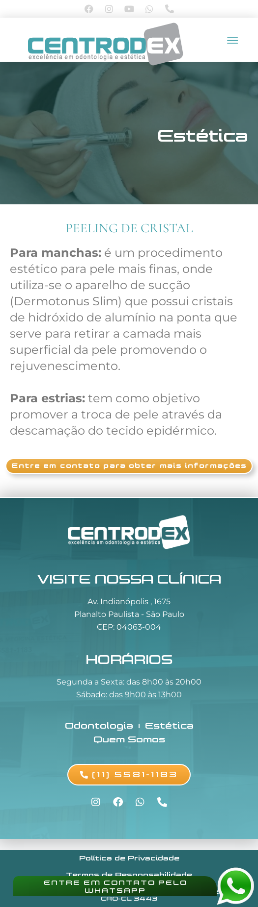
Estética (202, 135)
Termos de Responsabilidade (129, 875)
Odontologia (99, 725)
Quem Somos (129, 739)
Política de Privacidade (129, 858)
